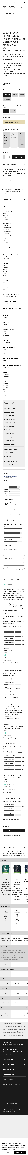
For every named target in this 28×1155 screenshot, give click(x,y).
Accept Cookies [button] (20, 1152)
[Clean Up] (14, 1008)
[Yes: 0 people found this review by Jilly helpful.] (11, 752)
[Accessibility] (21, 1081)
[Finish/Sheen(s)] (14, 906)
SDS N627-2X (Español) (9, 444)
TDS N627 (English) (8, 452)
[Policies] (6, 1084)
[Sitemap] (6, 1079)
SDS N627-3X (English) (9, 433)
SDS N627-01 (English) (9, 415)
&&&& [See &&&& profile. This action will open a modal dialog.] (5, 781)
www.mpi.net (15, 1037)
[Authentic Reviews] (10, 477)
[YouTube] (14, 1052)
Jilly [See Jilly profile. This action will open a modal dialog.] (5, 730)
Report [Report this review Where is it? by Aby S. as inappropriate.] (20, 679)
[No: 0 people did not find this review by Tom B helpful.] (15, 626)
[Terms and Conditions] (10, 1081)
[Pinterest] (17, 1052)
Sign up (4, 1044)
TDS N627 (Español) (8, 456)
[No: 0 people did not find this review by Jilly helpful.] (15, 752)
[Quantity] (6, 157)
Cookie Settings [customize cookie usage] (12, 1149)
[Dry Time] (14, 979)
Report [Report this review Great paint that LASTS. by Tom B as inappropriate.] (20, 626)
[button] (21, 2)
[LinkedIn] (6, 1054)
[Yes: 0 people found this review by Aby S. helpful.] (11, 679)
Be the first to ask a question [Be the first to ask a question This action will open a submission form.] (13, 830)
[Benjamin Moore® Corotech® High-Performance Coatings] (10, 1090)
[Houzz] (3, 1054)
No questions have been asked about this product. (12, 836)
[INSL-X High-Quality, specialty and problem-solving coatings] (10, 1095)
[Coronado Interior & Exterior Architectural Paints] (10, 1099)
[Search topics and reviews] (14, 549)
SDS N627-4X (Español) (9, 419)
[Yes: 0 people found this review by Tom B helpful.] (11, 626)
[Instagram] (6, 1052)
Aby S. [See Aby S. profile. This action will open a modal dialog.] (5, 652)
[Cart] (24, 2)
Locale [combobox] (14, 563)
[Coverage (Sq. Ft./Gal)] (14, 969)
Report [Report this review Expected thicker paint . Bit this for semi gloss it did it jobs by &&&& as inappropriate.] (20, 801)
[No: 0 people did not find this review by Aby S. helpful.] (15, 679)
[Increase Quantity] (9, 157)
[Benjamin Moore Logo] (14, 2)
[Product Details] (14, 164)
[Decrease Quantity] (4, 157)
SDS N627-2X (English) (9, 440)
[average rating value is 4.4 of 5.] (7, 48)
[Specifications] (14, 199)
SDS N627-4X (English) (9, 429)
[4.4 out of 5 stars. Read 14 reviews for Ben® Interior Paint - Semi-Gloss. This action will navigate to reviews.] (13, 503)
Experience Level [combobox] (14, 558)
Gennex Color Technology (16, 189)
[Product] (14, 860)
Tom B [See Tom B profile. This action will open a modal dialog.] (5, 581)
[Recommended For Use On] (14, 933)
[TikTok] (10, 1054)
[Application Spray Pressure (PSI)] (14, 998)
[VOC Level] (14, 947)
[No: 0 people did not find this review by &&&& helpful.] (15, 801)
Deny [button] (8, 1152)
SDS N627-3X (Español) (9, 426)
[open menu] (3, 2)
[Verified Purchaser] (9, 584)
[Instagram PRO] (10, 1052)
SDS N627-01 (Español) (9, 437)
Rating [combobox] (14, 554)
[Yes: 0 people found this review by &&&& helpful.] (11, 801)
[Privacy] (12, 1079)
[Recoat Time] (14, 988)
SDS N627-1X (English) (9, 412)
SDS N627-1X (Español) (9, 422)
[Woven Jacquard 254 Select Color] (14, 122)
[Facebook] (3, 1052)
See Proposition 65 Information (11, 464)
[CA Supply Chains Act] (16, 1084)
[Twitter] (21, 1052)
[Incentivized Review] (9, 658)
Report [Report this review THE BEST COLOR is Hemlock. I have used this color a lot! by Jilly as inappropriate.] (20, 752)
